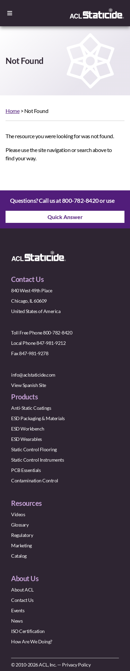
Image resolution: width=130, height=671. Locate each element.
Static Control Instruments (37, 460)
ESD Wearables (26, 439)
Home (12, 110)
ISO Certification (28, 631)
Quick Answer (65, 217)
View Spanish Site (28, 385)
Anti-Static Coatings (31, 408)
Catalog (19, 556)
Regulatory (22, 535)
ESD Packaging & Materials (38, 418)
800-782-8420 (80, 200)
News (17, 621)
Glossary (19, 525)
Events (17, 610)
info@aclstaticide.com (33, 375)
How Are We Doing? (31, 641)
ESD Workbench (27, 429)
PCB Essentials (26, 470)
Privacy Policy (76, 665)
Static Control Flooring (34, 449)
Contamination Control (34, 480)
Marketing (21, 545)
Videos (18, 514)
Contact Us (22, 600)
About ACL (22, 590)
